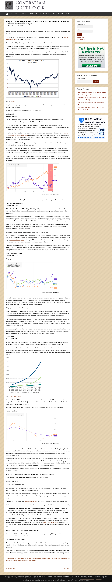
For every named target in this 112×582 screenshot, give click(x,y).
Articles (14, 14)
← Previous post (10, 568)
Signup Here (80, 37)
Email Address (81, 24)
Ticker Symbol (81, 78)
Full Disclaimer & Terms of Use (87, 579)
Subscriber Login (63, 14)
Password (79, 29)
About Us (23, 14)
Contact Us (33, 14)
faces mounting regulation (17, 240)
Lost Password (81, 39)
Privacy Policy (99, 579)
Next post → (67, 568)
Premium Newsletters (47, 14)
